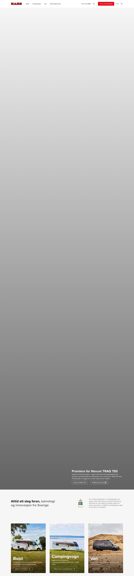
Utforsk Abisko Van (100, 569)
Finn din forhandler (106, 4)
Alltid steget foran (55, 4)
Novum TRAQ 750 (80, 482)
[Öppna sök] (93, 3)
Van (45, 4)
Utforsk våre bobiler (23, 569)
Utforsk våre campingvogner (64, 569)
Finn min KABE (86, 4)
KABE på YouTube (99, 482)
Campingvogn (37, 4)
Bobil (27, 4)
